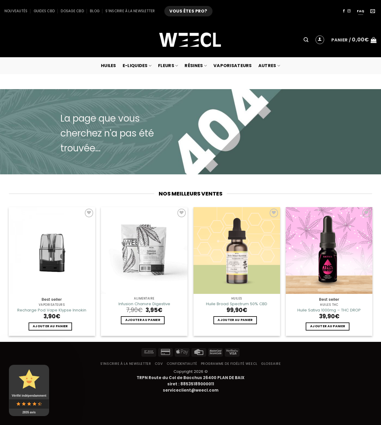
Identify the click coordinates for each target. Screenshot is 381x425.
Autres (269, 66)
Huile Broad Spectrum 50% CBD (236, 303)
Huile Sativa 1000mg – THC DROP (329, 310)
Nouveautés (15, 11)
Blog (94, 11)
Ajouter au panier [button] (50, 326)
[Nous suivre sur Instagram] (349, 11)
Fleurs (168, 66)
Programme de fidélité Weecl (229, 363)
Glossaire (271, 363)
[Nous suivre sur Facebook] (344, 11)
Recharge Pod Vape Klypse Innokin (51, 310)
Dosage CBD (72, 11)
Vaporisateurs (232, 66)
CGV (159, 363)
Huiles (108, 66)
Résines (196, 66)
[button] (306, 40)
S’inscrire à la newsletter (130, 11)
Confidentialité (182, 363)
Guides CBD (44, 11)
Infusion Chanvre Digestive (144, 303)
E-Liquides (137, 66)
